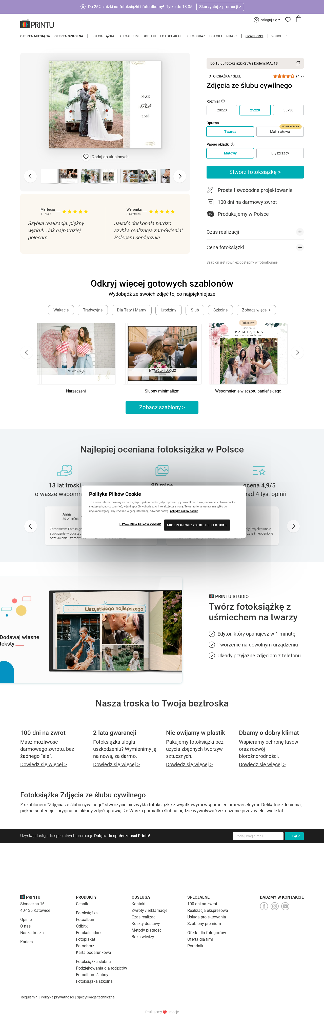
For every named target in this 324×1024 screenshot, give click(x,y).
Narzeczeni (76, 391)
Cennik (82, 903)
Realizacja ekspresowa (207, 910)
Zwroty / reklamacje (149, 910)
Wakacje (61, 310)
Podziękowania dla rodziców (101, 968)
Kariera (26, 941)
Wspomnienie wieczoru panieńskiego (248, 391)
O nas (25, 926)
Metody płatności (147, 930)
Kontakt (139, 903)
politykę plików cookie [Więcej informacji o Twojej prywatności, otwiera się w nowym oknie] (184, 511)
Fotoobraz (196, 36)
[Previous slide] (30, 176)
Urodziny (168, 310)
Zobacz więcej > (256, 310)
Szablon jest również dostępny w (242, 262)
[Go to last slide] (26, 352)
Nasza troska (32, 932)
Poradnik (195, 945)
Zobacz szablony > (162, 407)
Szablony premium (204, 923)
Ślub (237, 76)
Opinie (26, 919)
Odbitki (149, 36)
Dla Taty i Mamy (131, 310)
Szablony (254, 36)
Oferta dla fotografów (206, 932)
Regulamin (29, 997)
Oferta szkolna (69, 36)
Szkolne (220, 310)
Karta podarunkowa (93, 952)
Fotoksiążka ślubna (93, 961)
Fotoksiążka (102, 36)
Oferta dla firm (200, 939)
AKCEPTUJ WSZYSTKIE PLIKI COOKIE (197, 525)
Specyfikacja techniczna (96, 997)
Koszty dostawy (146, 923)
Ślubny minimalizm (162, 391)
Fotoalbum (128, 36)
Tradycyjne (93, 310)
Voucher (279, 36)
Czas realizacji (144, 917)
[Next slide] (179, 176)
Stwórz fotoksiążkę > (255, 172)
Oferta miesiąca (35, 36)
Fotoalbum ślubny (92, 974)
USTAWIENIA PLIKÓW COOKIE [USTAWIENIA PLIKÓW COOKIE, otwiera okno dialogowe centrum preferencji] (140, 524)
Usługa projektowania (206, 917)
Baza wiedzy (143, 936)
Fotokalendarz (223, 36)
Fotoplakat (170, 36)
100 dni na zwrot (202, 903)
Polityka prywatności (57, 997)
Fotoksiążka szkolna (94, 981)
